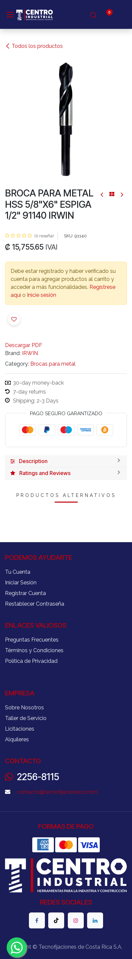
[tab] (66, 461)
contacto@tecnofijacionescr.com (57, 792)
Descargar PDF (23, 345)
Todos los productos (34, 46)
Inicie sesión (41, 295)
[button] (14, 319)
